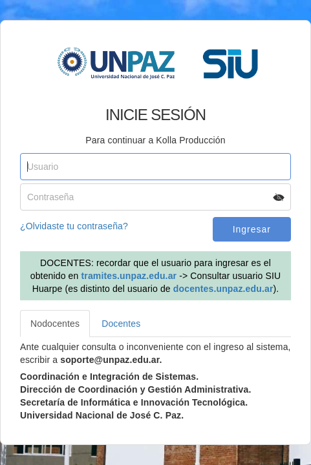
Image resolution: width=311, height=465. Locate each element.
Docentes (121, 323)
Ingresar (252, 229)
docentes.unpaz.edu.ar (223, 289)
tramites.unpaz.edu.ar (129, 276)
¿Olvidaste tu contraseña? (74, 226)
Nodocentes (55, 323)
